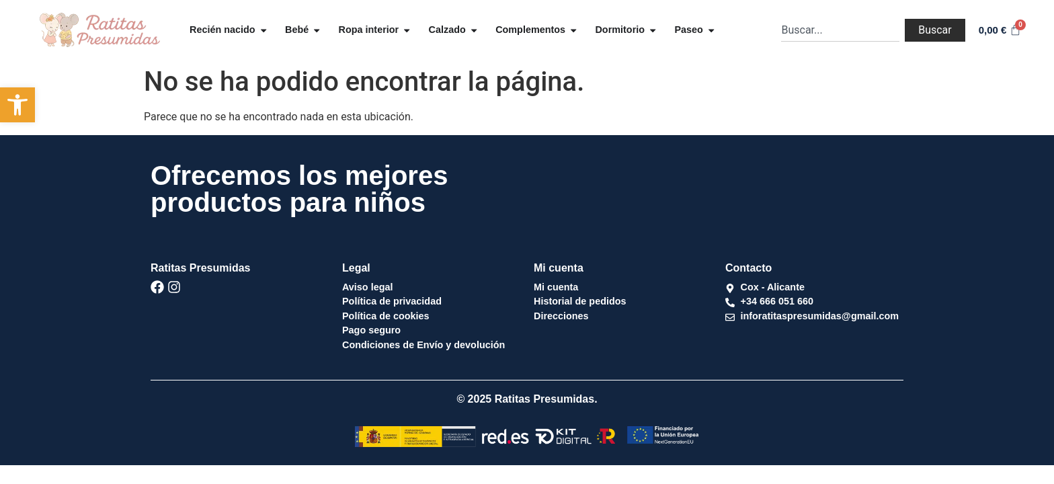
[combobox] (840, 30)
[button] (17, 104)
